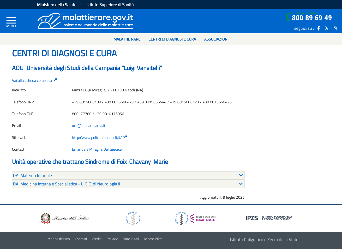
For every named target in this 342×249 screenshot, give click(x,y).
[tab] (128, 176)
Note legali (131, 239)
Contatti (81, 239)
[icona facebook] (318, 28)
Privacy (112, 239)
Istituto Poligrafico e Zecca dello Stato (264, 239)
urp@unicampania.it (88, 125)
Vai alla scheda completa (34, 80)
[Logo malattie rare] (85, 20)
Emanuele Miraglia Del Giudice (97, 149)
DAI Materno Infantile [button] (32, 175)
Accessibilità (153, 239)
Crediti (97, 239)
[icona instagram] (334, 28)
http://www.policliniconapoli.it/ (99, 137)
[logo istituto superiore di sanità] (132, 218)
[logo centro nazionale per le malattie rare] (195, 217)
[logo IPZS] (269, 217)
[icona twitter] (326, 28)
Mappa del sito (59, 239)
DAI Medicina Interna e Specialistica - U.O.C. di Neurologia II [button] (66, 184)
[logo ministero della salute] (64, 218)
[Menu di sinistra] (11, 22)
